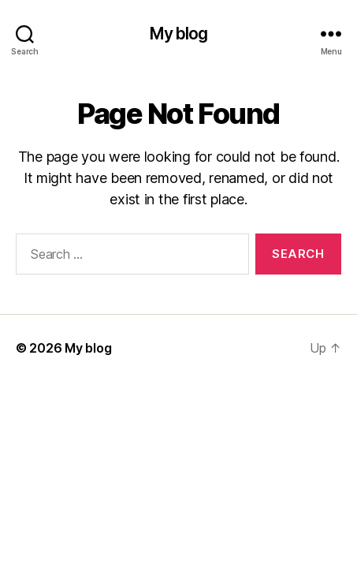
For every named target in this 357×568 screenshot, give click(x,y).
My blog (179, 33)
